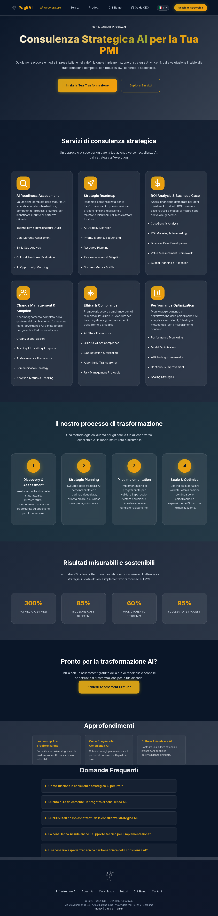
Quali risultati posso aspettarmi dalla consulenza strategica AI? (93, 818)
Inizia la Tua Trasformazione (87, 85)
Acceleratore (50, 7)
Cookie (109, 908)
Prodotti (94, 7)
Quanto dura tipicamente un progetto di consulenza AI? (87, 802)
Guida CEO (140, 7)
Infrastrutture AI (66, 891)
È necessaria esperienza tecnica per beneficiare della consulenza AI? (98, 850)
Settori (124, 891)
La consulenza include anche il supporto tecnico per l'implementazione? (99, 834)
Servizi (75, 7)
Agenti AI (88, 891)
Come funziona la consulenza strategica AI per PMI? (85, 786)
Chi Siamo (115, 7)
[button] (163, 8)
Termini (119, 908)
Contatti (157, 891)
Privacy (98, 908)
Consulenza (106, 891)
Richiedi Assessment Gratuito (109, 687)
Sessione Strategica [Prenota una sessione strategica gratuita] (190, 7)
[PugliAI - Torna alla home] (22, 7)
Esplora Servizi (140, 85)
